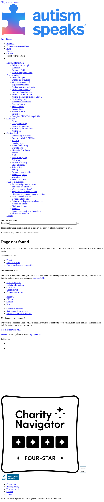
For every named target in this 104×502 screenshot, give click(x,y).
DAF (14, 155)
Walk (3, 39)
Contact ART (38, 278)
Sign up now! (35, 334)
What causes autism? (21, 82)
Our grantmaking (19, 123)
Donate (9, 39)
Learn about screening (21, 89)
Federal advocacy (19, 162)
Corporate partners (14, 309)
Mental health (18, 106)
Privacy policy (12, 487)
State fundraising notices (17, 311)
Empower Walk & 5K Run (23, 138)
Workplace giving (19, 157)
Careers (9, 53)
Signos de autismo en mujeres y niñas (28, 194)
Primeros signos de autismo (24, 184)
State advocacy (18, 165)
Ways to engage (19, 177)
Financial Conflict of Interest (19, 313)
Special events (18, 143)
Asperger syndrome (20, 85)
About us (10, 44)
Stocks (15, 153)
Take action (17, 167)
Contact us (11, 484)
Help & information (15, 63)
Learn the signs (18, 77)
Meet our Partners (19, 179)
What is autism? (13, 75)
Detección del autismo (21, 196)
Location (5, 223)
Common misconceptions (17, 46)
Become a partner (19, 174)
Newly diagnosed (19, 99)
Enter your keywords (10, 232)
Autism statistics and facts (23, 87)
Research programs (20, 126)
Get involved (12, 133)
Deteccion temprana (20, 199)
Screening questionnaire (22, 92)
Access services (19, 111)
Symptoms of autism (21, 80)
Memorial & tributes (21, 150)
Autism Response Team (22, 72)
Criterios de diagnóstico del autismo (27, 201)
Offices (9, 299)
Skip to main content (10, 2)
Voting (15, 170)
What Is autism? (13, 282)
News (14, 121)
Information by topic (21, 65)
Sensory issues (18, 104)
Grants (9, 494)
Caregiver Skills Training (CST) (26, 116)
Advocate (16, 160)
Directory (16, 68)
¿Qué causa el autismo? (22, 189)
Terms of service (13, 489)
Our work (10, 119)
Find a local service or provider (20, 265)
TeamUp (15, 140)
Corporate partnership (21, 172)
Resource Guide (19, 70)
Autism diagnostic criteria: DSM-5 (27, 97)
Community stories (14, 292)
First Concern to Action (22, 94)
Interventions (17, 109)
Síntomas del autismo (21, 187)
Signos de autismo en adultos (24, 191)
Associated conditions (21, 102)
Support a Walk (13, 262)
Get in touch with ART (11, 330)
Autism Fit (16, 131)
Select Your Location (15, 56)
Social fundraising (20, 145)
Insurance (16, 114)
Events (9, 51)
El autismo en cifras (20, 213)
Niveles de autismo (20, 204)
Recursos (16, 208)
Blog (8, 48)
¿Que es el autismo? (15, 182)
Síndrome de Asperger (21, 206)
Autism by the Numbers (22, 128)
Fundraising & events (21, 136)
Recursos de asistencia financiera (26, 211)
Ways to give (17, 148)
